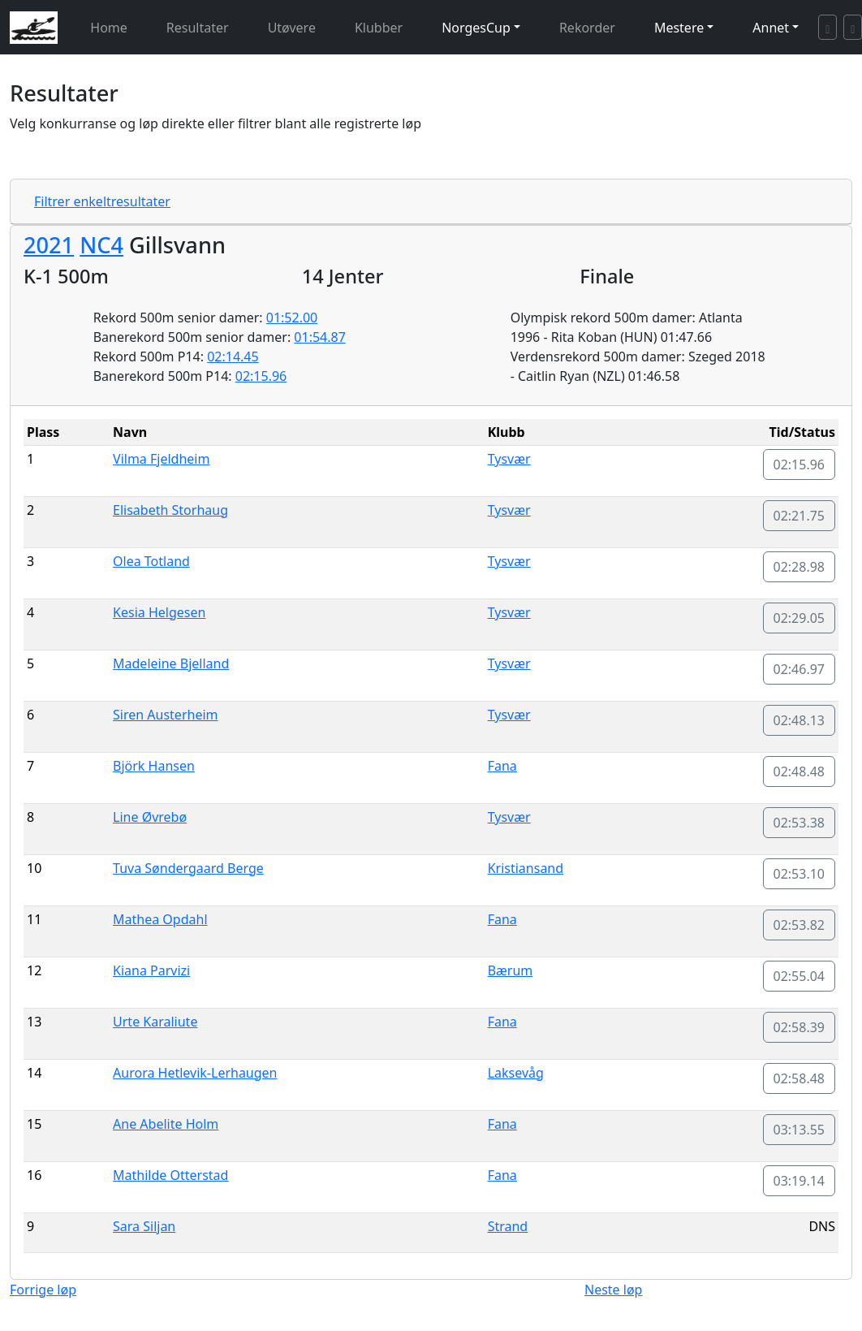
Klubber (379, 28)
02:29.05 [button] (799, 618)
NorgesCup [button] (476, 28)
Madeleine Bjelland (171, 663)
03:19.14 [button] (799, 1181)
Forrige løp (43, 1290)
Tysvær (509, 459)
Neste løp (613, 1290)
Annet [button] (770, 28)
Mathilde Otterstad (170, 1175)
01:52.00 (292, 317)
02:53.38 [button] (799, 823)
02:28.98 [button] (799, 567)
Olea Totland (151, 561)
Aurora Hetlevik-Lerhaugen (195, 1073)
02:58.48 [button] (799, 1078)
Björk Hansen (154, 766)
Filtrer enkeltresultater (102, 201)
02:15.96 (261, 376)
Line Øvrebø (150, 817)
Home (108, 28)
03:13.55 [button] (799, 1130)
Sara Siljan (144, 1226)
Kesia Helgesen (159, 612)
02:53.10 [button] (799, 874)
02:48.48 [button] (799, 771)
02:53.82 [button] (799, 925)
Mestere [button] (679, 28)
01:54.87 (320, 337)
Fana (502, 766)
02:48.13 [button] (799, 720)
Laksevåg (516, 1073)
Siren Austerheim (165, 715)
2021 (49, 245)
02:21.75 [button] (799, 516)
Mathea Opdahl (160, 919)
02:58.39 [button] (799, 1027)
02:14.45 (233, 356)
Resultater (197, 28)
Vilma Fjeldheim (161, 459)
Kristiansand (525, 868)
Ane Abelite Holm (165, 1124)
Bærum (510, 970)
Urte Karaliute (155, 1022)
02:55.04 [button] (799, 976)
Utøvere (292, 28)
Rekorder (587, 28)
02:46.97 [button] (799, 669)
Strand (508, 1226)
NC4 (101, 245)
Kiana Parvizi (151, 970)
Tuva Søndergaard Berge (188, 868)
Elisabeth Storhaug (170, 510)
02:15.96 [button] (799, 464)
